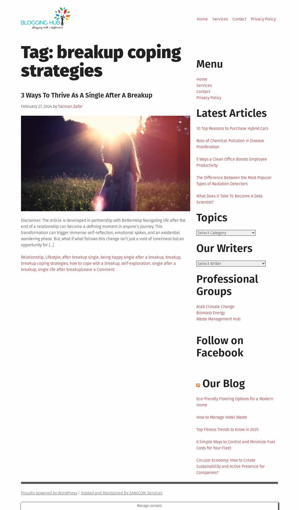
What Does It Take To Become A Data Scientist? (229, 199)
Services (220, 19)
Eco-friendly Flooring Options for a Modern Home (234, 401)
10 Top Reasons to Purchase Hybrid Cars (232, 128)
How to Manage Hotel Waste (221, 417)
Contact (239, 19)
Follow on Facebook (219, 346)
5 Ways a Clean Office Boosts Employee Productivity (231, 162)
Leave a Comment (97, 269)
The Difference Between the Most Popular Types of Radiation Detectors (234, 180)
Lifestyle (52, 257)
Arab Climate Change (215, 306)
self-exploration (135, 263)
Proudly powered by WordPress (49, 493)
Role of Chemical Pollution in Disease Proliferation (230, 143)
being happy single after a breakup (132, 257)
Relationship (32, 257)
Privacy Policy (263, 19)
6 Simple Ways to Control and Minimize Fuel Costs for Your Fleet (235, 444)
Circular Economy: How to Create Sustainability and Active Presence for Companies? (230, 466)
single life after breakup (59, 269)
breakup (172, 257)
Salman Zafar (70, 106)
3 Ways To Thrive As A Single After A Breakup (87, 95)
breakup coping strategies (44, 263)
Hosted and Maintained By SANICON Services (121, 493)
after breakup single (80, 257)
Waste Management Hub (218, 318)
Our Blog (223, 383)
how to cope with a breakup (95, 263)
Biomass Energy (210, 312)
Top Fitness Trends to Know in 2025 (227, 429)
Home (202, 19)
